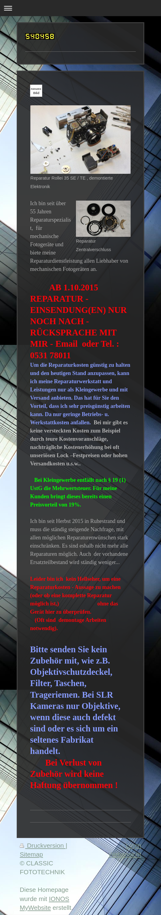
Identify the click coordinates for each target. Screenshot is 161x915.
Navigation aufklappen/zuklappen (80, 8)
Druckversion (43, 845)
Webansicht (124, 854)
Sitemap (31, 854)
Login (133, 845)
